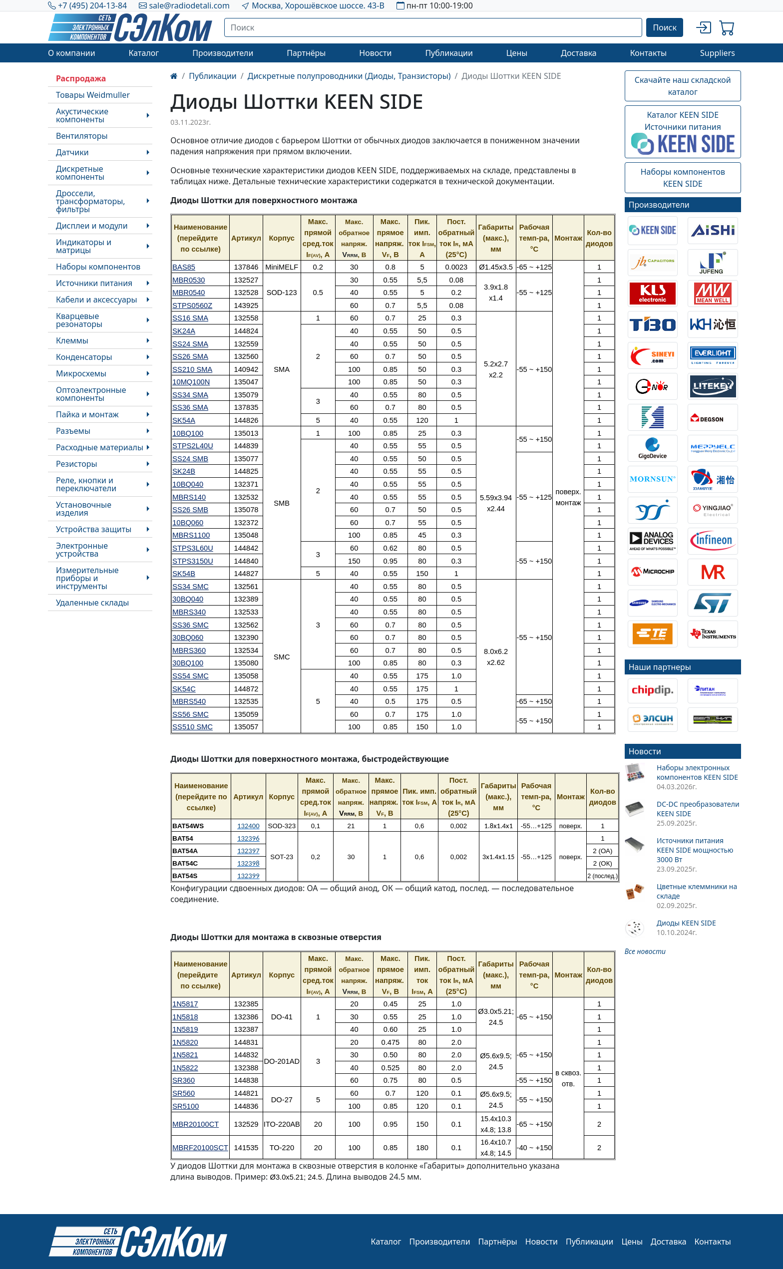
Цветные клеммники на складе (697, 891)
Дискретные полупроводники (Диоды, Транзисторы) (349, 75)
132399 (248, 875)
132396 (248, 838)
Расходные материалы (99, 447)
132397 (248, 850)
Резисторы (76, 463)
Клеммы (72, 340)
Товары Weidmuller (93, 94)
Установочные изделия (83, 508)
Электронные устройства (82, 549)
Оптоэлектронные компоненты (91, 393)
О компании (71, 52)
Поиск (665, 27)
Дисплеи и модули (92, 225)
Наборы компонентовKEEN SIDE (683, 177)
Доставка (579, 52)
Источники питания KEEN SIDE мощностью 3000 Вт (695, 850)
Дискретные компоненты (80, 172)
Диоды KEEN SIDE (686, 923)
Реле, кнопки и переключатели (86, 484)
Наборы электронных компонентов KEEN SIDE (697, 772)
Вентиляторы (82, 135)
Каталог (143, 52)
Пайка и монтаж (87, 414)
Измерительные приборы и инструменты (87, 578)
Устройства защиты (93, 529)
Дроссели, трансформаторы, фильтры (90, 201)
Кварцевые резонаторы (79, 320)
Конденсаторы (84, 356)
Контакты (648, 52)
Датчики (72, 152)
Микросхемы (81, 373)
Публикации (449, 52)
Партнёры (306, 52)
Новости (375, 52)
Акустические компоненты (82, 115)
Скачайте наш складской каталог (683, 85)
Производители (222, 52)
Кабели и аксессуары (96, 299)
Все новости (645, 951)
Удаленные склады (92, 602)
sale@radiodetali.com (189, 5)
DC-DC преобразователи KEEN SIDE (698, 808)
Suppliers (717, 52)
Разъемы (73, 430)
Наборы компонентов (98, 266)
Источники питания (94, 283)
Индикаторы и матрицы (83, 246)
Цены (517, 52)
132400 (248, 825)
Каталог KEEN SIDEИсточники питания (683, 132)
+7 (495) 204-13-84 (92, 5)
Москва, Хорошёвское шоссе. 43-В (318, 5)
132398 (248, 863)
